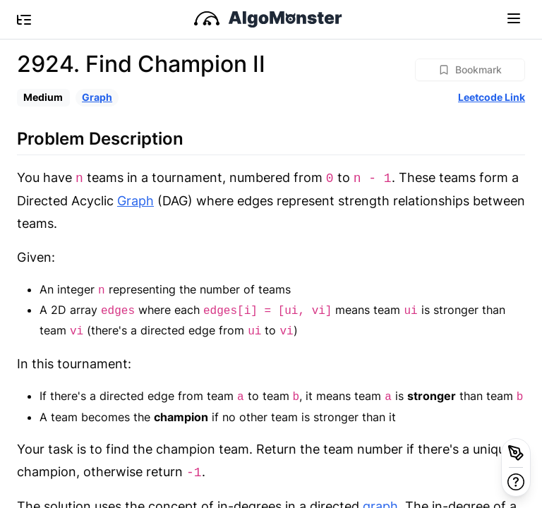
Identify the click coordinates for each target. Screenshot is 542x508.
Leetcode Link (491, 97)
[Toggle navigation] (514, 17)
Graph (97, 97)
